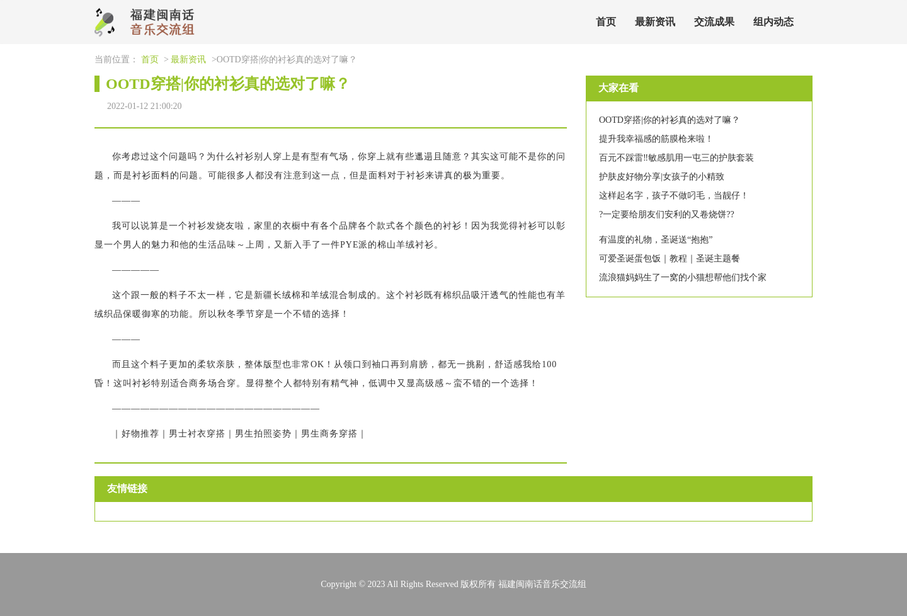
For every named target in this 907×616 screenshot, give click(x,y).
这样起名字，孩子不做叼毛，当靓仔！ (674, 195)
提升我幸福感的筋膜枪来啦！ (656, 139)
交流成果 (714, 21)
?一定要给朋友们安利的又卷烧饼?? (666, 214)
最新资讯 (655, 21)
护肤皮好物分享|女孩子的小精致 (661, 176)
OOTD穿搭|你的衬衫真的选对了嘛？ (669, 120)
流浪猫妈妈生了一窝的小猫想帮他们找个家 (683, 277)
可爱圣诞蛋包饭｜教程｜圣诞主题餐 (669, 258)
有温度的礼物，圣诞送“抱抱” (655, 239)
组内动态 (773, 21)
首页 (606, 21)
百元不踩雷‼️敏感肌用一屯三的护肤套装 (676, 158)
